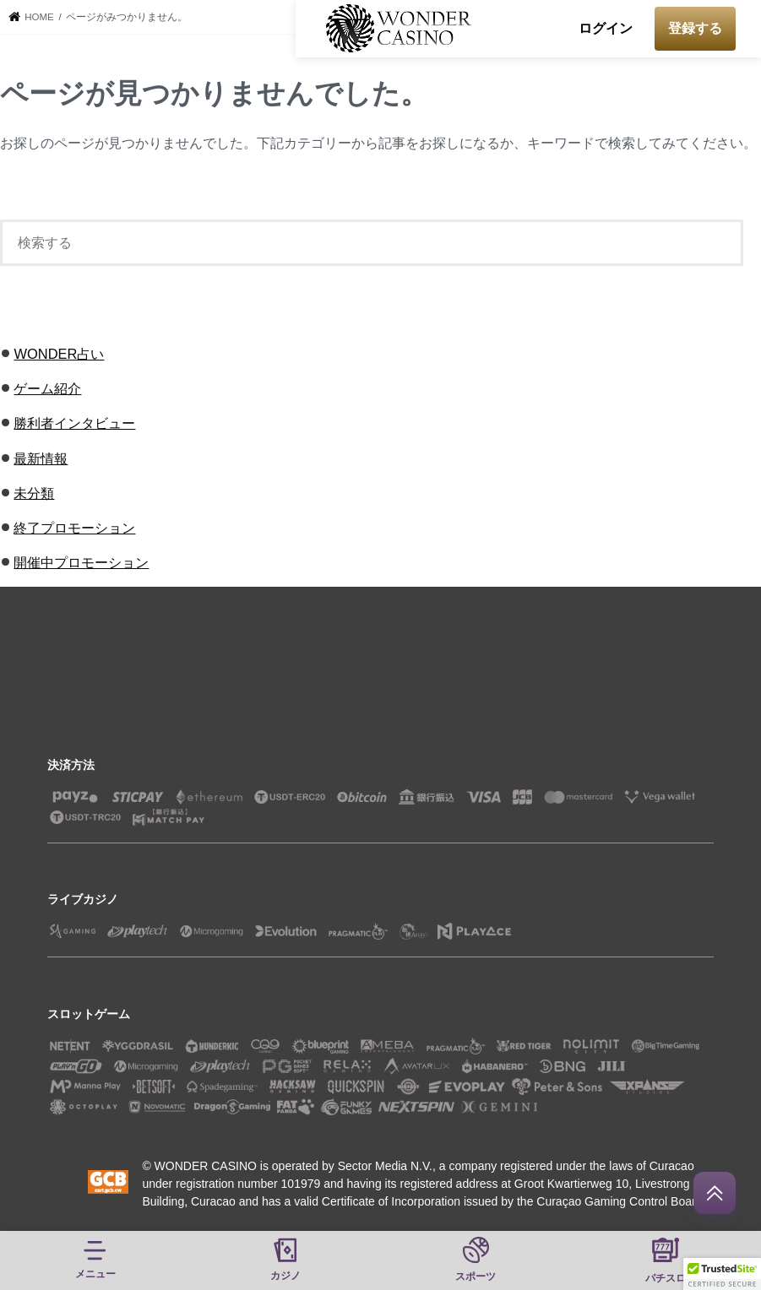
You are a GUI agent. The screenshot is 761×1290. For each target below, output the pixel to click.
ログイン (606, 28)
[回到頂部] (714, 1193)
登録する (695, 28)
